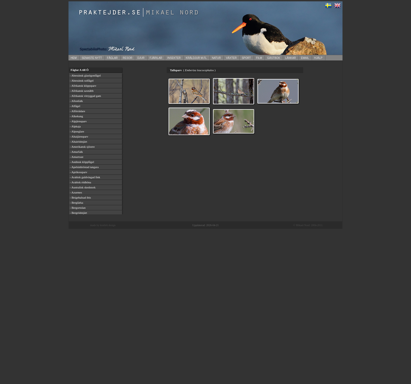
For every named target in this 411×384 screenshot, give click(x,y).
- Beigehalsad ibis (80, 197)
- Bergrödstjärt (78, 212)
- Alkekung (76, 116)
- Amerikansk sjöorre (82, 146)
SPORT (246, 57)
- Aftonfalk (76, 100)
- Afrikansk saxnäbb (82, 90)
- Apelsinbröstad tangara (84, 167)
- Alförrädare (77, 111)
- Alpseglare (77, 131)
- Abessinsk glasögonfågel (85, 75)
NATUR (216, 57)
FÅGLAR (112, 57)
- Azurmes (76, 192)
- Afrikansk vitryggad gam (85, 95)
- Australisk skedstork (83, 187)
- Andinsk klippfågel (82, 162)
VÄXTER (231, 57)
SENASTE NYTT (92, 57)
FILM (259, 57)
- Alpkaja (75, 126)
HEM (74, 57)
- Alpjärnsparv (78, 121)
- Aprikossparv (78, 172)
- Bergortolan (78, 207)
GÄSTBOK (273, 57)
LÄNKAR (290, 57)
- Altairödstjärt (78, 141)
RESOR (127, 57)
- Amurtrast (76, 156)
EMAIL (305, 57)
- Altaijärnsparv (79, 136)
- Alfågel (75, 106)
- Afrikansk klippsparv (83, 85)
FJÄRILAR (156, 57)
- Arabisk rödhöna (80, 182)
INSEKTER (174, 57)
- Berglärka (76, 202)
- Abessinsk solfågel (82, 80)
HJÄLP (318, 57)
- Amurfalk (76, 151)
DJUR (140, 57)
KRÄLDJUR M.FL (196, 57)
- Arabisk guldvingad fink (85, 177)
